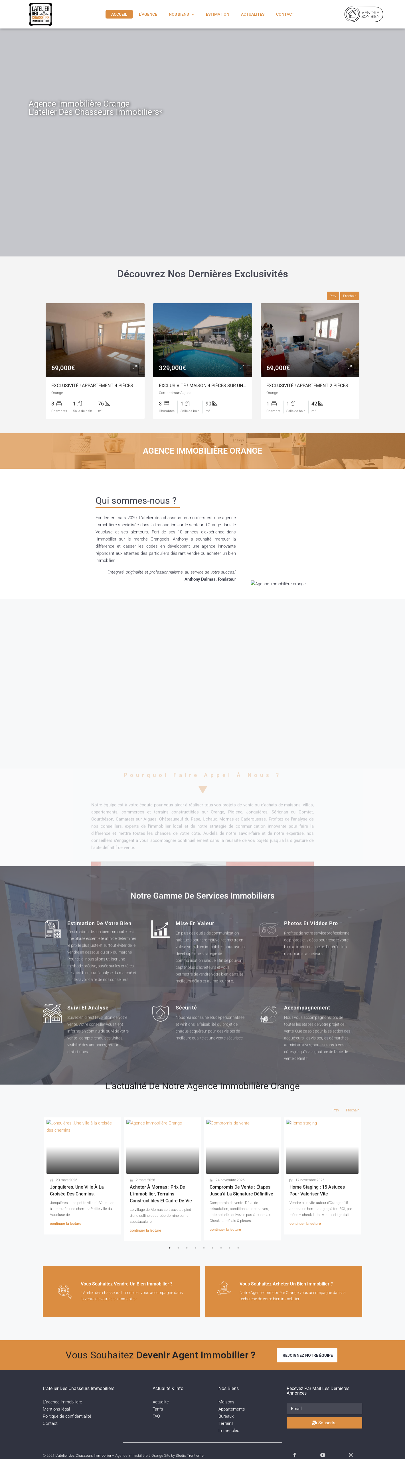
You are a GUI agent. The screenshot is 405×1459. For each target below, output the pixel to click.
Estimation (217, 14)
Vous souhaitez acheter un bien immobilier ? (294, 1284)
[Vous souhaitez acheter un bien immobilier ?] (228, 1292)
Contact (285, 14)
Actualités (252, 14)
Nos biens (181, 14)
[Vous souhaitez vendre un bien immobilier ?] (69, 1292)
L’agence (148, 14)
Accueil (119, 14)
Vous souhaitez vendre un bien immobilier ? (135, 1285)
